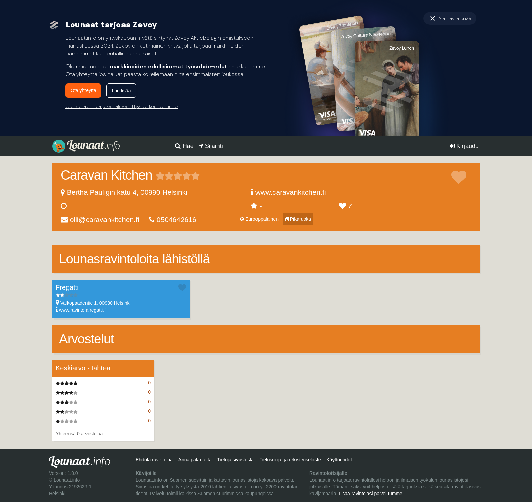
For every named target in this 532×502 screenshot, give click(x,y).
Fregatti (67, 287)
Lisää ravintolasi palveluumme (370, 493)
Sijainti (210, 146)
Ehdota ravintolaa (154, 459)
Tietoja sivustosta (235, 459)
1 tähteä (160, 175)
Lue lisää (121, 90)
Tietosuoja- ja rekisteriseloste (290, 459)
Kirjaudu (464, 146)
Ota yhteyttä (83, 90)
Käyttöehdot (339, 459)
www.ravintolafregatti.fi (83, 310)
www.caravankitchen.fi (290, 192)
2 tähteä (164, 175)
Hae (184, 146)
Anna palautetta (195, 459)
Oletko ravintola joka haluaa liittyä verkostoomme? (121, 106)
